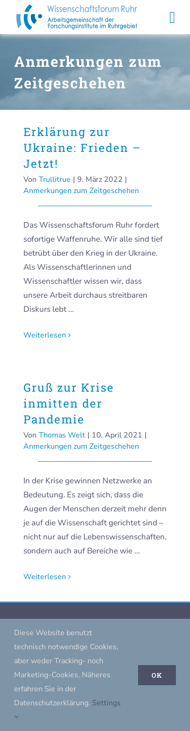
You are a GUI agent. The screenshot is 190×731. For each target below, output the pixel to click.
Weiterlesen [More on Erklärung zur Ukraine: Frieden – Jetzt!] (44, 335)
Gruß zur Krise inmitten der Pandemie (68, 403)
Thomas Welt (62, 435)
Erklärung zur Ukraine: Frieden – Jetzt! (82, 147)
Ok (157, 675)
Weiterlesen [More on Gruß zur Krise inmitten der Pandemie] (44, 577)
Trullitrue (55, 179)
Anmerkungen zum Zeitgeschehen (81, 191)
